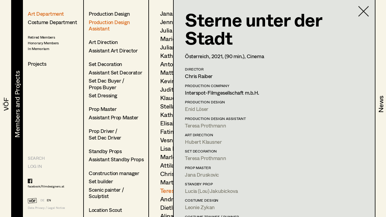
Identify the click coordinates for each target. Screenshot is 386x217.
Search (36, 158)
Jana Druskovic (202, 175)
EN (49, 200)
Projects (37, 64)
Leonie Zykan (200, 207)
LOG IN (35, 166)
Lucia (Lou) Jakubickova (211, 191)
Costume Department (52, 22)
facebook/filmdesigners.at (46, 186)
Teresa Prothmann (205, 125)
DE (42, 200)
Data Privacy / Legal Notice (46, 208)
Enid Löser (196, 109)
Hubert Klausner (203, 142)
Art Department (46, 14)
